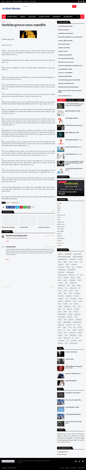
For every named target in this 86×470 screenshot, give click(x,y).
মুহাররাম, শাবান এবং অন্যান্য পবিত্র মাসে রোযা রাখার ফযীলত (69, 91)
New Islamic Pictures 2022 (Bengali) (67, 193)
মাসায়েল (59, 319)
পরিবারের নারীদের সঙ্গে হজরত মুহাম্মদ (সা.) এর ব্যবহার (73, 367)
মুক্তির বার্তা (71, 319)
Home (3, 1)
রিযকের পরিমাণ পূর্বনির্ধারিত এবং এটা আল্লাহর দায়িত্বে (70, 37)
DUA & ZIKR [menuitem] (32, 17)
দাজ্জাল (70, 293)
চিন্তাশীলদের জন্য (70, 224)
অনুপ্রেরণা (70, 203)
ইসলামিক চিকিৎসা (61, 269)
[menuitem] (4, 17)
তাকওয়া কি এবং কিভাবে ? (44, 227)
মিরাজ (65, 319)
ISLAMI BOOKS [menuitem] (68, 17)
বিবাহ (70, 311)
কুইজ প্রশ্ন (73, 277)
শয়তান (59, 330)
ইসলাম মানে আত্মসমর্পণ (63, 30)
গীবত (66, 283)
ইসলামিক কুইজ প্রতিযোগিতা (71, 118)
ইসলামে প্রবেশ (71, 275)
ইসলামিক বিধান (61, 272)
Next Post (51, 287)
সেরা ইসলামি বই (61, 340)
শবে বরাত (79, 327)
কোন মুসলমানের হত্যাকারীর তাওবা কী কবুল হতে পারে (70, 65)
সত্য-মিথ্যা (81, 330)
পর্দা (71, 304)
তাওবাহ (59, 290)
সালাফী (59, 338)
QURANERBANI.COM (62, 452)
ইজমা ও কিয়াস (61, 267)
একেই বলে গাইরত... (69, 359)
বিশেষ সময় (76, 311)
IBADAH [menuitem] (22, 17)
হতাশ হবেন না (73, 340)
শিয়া (64, 330)
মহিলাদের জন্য (70, 243)
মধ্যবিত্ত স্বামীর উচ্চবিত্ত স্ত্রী (70, 381)
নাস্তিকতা (70, 234)
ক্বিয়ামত (70, 220)
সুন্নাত (77, 338)
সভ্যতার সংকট (72, 332)
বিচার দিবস (77, 309)
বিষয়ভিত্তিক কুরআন (15, 202)
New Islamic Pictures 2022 (65, 62)
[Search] (47, 6)
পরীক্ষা (59, 304)
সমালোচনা (60, 335)
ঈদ (77, 275)
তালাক (65, 293)
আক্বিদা (70, 210)
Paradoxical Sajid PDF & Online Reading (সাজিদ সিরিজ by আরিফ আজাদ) (74, 163)
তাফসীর (59, 293)
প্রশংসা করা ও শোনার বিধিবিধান (65, 73)
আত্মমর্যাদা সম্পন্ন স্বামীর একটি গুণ (73, 373)
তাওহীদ (65, 290)
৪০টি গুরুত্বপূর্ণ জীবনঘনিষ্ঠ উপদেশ (73, 414)
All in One (26, 1)
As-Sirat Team (12, 468)
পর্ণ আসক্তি (65, 304)
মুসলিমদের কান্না (61, 325)
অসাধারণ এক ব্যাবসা (63, 51)
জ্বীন (79, 288)
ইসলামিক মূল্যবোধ (70, 215)
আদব (70, 213)
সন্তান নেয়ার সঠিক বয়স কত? (64, 96)
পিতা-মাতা (76, 304)
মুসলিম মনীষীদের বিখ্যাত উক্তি (72, 132)
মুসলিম (59, 322)
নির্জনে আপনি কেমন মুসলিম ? (8, 227)
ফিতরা (79, 306)
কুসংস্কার (65, 280)
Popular (61, 100)
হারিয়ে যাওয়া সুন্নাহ (73, 343)
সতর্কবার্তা (74, 330)
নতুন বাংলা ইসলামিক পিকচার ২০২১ (73, 147)
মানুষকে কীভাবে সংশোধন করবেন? (65, 33)
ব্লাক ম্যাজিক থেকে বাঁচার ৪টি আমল (66, 83)
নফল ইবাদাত (60, 298)
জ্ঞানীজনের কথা (70, 227)
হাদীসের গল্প (60, 343)
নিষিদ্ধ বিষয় (70, 236)
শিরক (69, 330)
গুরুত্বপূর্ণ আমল (70, 222)
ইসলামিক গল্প (79, 267)
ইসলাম (73, 267)
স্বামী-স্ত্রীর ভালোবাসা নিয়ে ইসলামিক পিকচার (68, 87)
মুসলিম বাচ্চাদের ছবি (77, 322)
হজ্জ (67, 340)
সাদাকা (66, 335)
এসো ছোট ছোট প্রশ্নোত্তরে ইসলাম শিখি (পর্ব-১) (73, 169)
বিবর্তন (65, 311)
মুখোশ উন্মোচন (78, 319)
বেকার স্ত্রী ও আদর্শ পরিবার (64, 48)
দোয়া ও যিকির (70, 229)
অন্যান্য (70, 262)
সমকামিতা (80, 332)
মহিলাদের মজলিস (61, 317)
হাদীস (80, 340)
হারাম (66, 343)
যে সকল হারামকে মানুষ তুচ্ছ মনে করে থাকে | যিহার (69, 80)
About (67, 468)
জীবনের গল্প (60, 288)
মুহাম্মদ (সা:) (69, 325)
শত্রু (74, 327)
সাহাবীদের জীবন (67, 338)
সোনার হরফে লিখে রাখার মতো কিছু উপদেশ (73, 422)
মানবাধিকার (70, 317)
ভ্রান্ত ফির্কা (70, 241)
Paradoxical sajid (62, 259)
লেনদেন (64, 327)
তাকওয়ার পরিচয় (24, 227)
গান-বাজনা (60, 283)
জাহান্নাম (78, 285)
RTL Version (33, 1)
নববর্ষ (67, 298)
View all (53, 212)
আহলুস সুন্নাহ (73, 264)
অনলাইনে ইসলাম (72, 259)
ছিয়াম (68, 285)
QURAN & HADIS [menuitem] (12, 17)
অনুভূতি (70, 208)
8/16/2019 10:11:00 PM (50, 235)
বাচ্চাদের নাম (69, 309)
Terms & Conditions (17, 1)
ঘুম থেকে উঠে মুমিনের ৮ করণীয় (65, 69)
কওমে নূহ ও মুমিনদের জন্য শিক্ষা (65, 41)
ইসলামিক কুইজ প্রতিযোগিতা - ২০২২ (73, 140)
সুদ (72, 338)
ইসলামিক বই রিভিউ (71, 269)
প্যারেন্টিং (60, 306)
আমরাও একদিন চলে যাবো (64, 44)
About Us (8, 1)
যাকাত (79, 325)
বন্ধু (64, 309)
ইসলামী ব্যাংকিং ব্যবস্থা (62, 275)
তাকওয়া (8, 22)
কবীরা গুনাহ (66, 277)
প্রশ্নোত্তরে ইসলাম (70, 238)
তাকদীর (76, 290)
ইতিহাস (67, 267)
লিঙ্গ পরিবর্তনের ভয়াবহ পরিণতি (65, 26)
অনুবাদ (70, 206)
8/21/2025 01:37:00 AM (49, 246)
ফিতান (59, 309)
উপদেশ (70, 217)
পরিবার (80, 301)
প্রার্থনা (74, 306)
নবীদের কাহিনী (70, 231)
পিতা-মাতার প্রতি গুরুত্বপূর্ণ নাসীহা (66, 58)
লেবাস (70, 327)
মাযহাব (76, 317)
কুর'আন (78, 277)
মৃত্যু (74, 325)
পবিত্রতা (74, 301)
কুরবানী (59, 280)
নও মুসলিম (76, 296)
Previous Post (6, 287)
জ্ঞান (66, 288)
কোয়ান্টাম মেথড (72, 280)
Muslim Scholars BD (77, 256)
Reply (7, 241)
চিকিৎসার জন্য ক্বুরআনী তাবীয (65, 76)
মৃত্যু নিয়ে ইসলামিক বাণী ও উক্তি (72, 111)
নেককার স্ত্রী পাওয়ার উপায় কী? (65, 55)
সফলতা (65, 332)
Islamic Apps (68, 254)
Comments (79, 100)
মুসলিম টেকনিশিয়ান (67, 322)
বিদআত (59, 311)
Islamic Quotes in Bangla (64, 256)
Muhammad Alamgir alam (16, 236)
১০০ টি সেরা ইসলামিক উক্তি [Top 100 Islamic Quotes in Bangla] (74, 104)
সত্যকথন (70, 245)
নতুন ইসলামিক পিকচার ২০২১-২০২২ (73, 154)
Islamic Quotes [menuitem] (44, 17)
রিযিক (59, 327)
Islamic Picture (77, 254)
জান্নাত (73, 285)
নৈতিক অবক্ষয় (68, 301)
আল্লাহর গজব (60, 264)
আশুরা (67, 264)
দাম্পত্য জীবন (77, 293)
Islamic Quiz (71, 100)
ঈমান (82, 275)
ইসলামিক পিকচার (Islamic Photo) (74, 125)
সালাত (80, 335)
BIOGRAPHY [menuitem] (56, 17)
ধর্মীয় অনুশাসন (69, 296)
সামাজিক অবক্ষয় (73, 335)
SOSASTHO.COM (61, 454)
